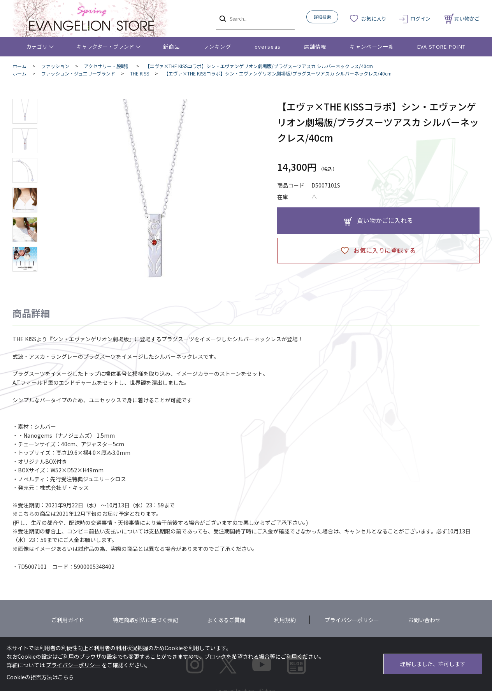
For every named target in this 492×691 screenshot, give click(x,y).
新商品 (171, 46)
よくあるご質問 (226, 620)
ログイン (420, 18)
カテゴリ (37, 46)
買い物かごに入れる (385, 220)
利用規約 (285, 620)
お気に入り (374, 18)
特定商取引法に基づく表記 (145, 620)
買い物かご (462, 18)
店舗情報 (315, 46)
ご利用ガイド (67, 620)
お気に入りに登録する (384, 250)
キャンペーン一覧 (372, 46)
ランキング (217, 46)
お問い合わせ (424, 620)
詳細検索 (322, 17)
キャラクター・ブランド (105, 46)
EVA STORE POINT (441, 46)
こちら (66, 677)
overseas (268, 46)
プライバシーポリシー (352, 620)
